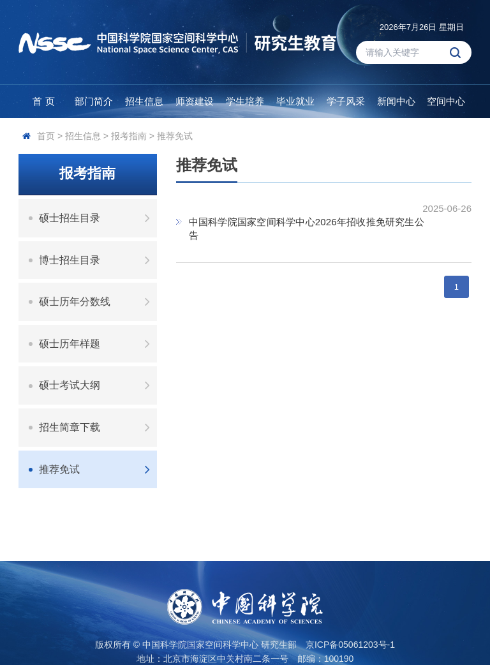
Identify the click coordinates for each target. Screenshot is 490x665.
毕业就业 (295, 101)
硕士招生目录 (98, 218)
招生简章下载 (98, 427)
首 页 (43, 101)
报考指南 (129, 136)
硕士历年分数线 (98, 301)
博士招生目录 (98, 260)
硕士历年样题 (98, 343)
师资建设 (194, 101)
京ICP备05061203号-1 (350, 644)
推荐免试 (175, 136)
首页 (46, 136)
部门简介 (94, 101)
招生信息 (144, 101)
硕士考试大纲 (98, 385)
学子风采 (346, 101)
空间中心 (446, 101)
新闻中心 (396, 101)
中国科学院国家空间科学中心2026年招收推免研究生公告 (306, 228)
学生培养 (245, 101)
